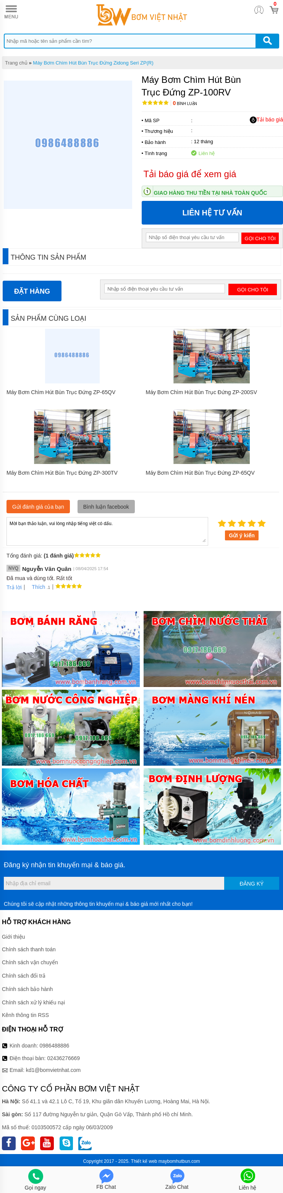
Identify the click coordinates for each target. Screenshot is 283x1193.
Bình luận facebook (106, 507)
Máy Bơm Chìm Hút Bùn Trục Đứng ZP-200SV (201, 392)
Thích (35, 587)
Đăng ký (251, 884)
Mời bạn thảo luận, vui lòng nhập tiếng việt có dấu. (107, 530)
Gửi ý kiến (242, 535)
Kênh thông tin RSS (25, 1015)
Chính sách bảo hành (27, 989)
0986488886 (55, 1046)
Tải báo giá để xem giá (190, 174)
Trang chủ (16, 63)
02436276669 (63, 1058)
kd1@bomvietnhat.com (53, 1070)
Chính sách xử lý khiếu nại (33, 1002)
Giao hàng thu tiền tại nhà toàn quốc (210, 193)
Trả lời (14, 587)
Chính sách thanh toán (29, 949)
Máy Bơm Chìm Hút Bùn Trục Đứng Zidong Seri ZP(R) (93, 63)
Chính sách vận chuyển (30, 962)
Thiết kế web (144, 1161)
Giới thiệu (13, 937)
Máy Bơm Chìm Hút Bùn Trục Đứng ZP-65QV (60, 392)
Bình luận (185, 104)
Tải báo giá (266, 119)
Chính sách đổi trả (23, 976)
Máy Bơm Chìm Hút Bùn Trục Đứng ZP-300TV (62, 473)
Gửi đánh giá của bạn (38, 507)
